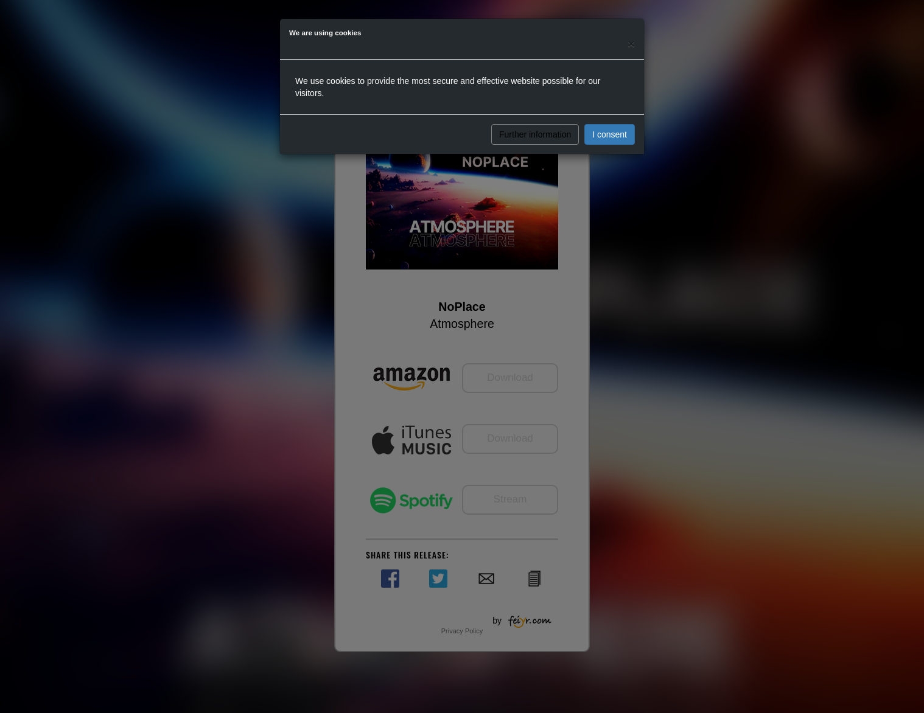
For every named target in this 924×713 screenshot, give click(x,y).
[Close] (631, 43)
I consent (609, 134)
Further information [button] (535, 134)
